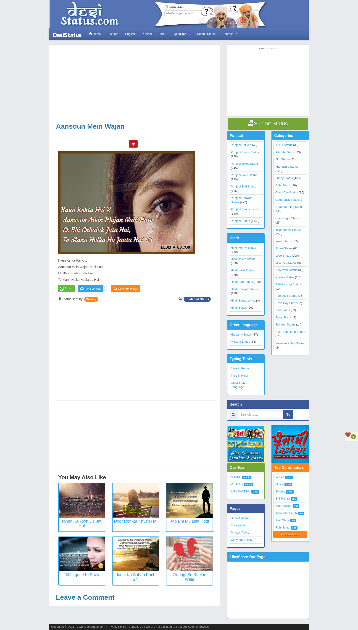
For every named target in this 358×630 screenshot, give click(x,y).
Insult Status (283, 241)
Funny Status (284, 178)
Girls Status (283, 185)
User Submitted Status (290, 331)
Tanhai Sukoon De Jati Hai (81, 523)
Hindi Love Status (242, 270)
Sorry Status (283, 317)
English (130, 34)
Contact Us (229, 34)
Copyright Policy (241, 539)
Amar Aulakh (283, 506)
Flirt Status (282, 159)
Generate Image (126, 289)
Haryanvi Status (241, 334)
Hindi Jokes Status (243, 259)
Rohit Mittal (282, 527)
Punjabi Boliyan (241, 145)
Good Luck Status (287, 199)
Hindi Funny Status (243, 247)
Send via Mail (90, 289)
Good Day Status (286, 192)
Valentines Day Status (289, 343)
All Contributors (290, 534)
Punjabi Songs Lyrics (244, 209)
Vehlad (279, 477)
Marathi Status (240, 341)
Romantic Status (286, 295)
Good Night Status (287, 218)
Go (288, 414)
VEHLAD (237, 484)
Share (68, 288)
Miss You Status (286, 262)
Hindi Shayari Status (244, 289)
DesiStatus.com (94, 626)
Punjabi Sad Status (243, 186)
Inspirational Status (288, 230)
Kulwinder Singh (286, 513)
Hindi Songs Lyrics (243, 300)
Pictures (113, 34)
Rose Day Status (286, 303)
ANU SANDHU (240, 491)
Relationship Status (288, 284)
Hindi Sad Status (197, 299)
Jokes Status (283, 248)
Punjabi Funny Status (245, 152)
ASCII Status (283, 145)
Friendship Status (286, 166)
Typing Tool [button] (181, 34)
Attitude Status (285, 152)
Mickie (279, 484)
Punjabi (147, 34)
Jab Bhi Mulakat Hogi (189, 521)
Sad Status (282, 310)
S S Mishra (282, 498)
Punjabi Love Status (244, 175)
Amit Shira (282, 520)
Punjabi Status (240, 221)
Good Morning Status (289, 206)
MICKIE (236, 477)
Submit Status (206, 34)
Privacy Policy (240, 532)
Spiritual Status (285, 324)
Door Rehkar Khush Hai (135, 521)
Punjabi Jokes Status (244, 163)
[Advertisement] (135, 83)
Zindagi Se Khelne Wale (189, 577)
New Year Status (286, 270)
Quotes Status (284, 277)
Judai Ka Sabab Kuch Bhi (135, 577)
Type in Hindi (239, 375)
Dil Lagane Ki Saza (81, 575)
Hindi (161, 34)
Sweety (91, 299)
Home (95, 34)
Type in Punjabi (241, 368)
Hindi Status (239, 307)
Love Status (283, 255)
